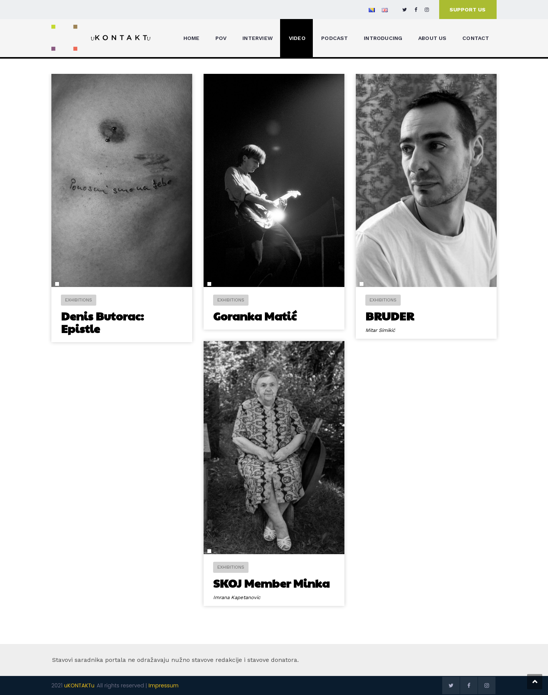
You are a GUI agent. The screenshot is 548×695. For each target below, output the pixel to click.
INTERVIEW (257, 38)
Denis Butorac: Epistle (102, 322)
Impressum (163, 685)
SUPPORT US (467, 9)
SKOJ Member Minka (267, 584)
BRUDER (389, 316)
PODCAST (334, 38)
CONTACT (475, 38)
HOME (191, 38)
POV (221, 38)
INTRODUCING (383, 38)
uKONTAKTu (79, 685)
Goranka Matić (254, 316)
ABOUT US (432, 38)
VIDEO (297, 38)
